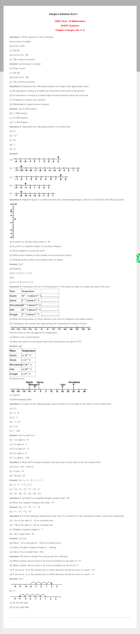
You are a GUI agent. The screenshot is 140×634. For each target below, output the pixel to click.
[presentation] (25, 295)
